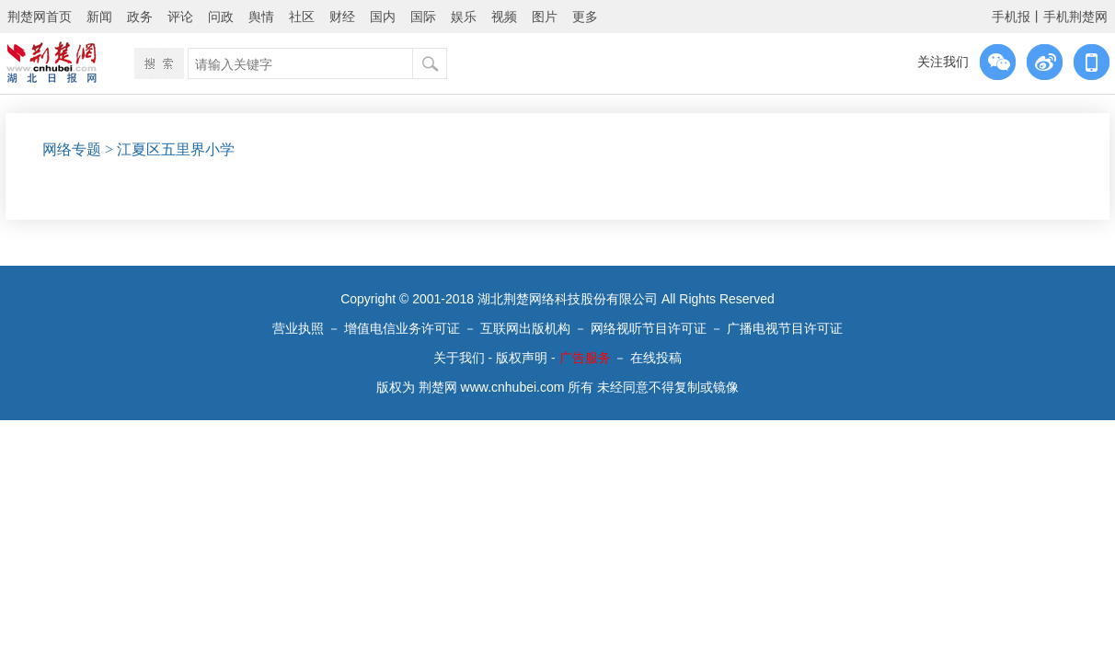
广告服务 (585, 357)
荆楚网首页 (39, 16)
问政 (221, 16)
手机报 (1011, 16)
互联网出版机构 (525, 328)
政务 (140, 16)
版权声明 (521, 357)
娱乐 (464, 16)
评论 (180, 16)
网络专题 (71, 149)
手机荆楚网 (1075, 16)
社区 (302, 16)
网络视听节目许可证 (649, 328)
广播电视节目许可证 (785, 328)
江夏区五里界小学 (176, 149)
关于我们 (459, 357)
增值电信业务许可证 (402, 328)
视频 (504, 16)
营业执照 (298, 328)
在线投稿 (656, 357)
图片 (545, 16)
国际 (423, 16)
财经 (342, 16)
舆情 (261, 16)
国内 (383, 16)
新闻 (99, 16)
